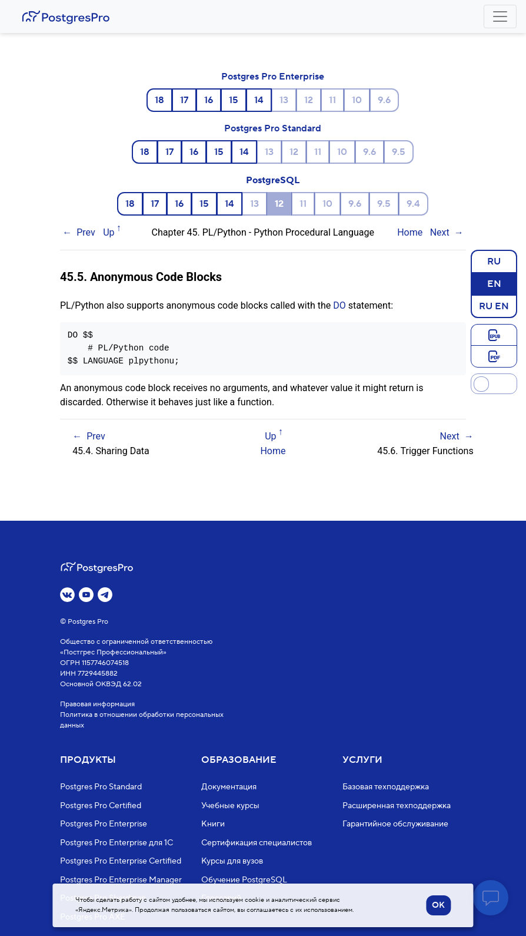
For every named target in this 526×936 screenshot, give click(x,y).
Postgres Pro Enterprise (272, 76)
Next (440, 232)
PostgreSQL (272, 180)
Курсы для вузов (232, 861)
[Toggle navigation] (500, 16)
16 (208, 100)
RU (494, 260)
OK (438, 905)
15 (233, 100)
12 (308, 100)
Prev (85, 232)
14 (259, 100)
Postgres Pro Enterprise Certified (120, 861)
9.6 (384, 100)
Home (409, 232)
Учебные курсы (230, 806)
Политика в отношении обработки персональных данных (142, 720)
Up (108, 232)
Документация (229, 787)
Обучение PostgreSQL (244, 880)
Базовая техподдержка (385, 787)
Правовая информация (97, 704)
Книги (213, 824)
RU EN (494, 305)
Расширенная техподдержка (396, 806)
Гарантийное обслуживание (395, 824)
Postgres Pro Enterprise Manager (121, 880)
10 (357, 100)
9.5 (398, 152)
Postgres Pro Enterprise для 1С (116, 843)
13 (283, 100)
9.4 (413, 204)
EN (494, 283)
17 (184, 100)
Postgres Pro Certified (100, 806)
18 (159, 100)
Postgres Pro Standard (272, 128)
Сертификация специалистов (256, 843)
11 (332, 100)
